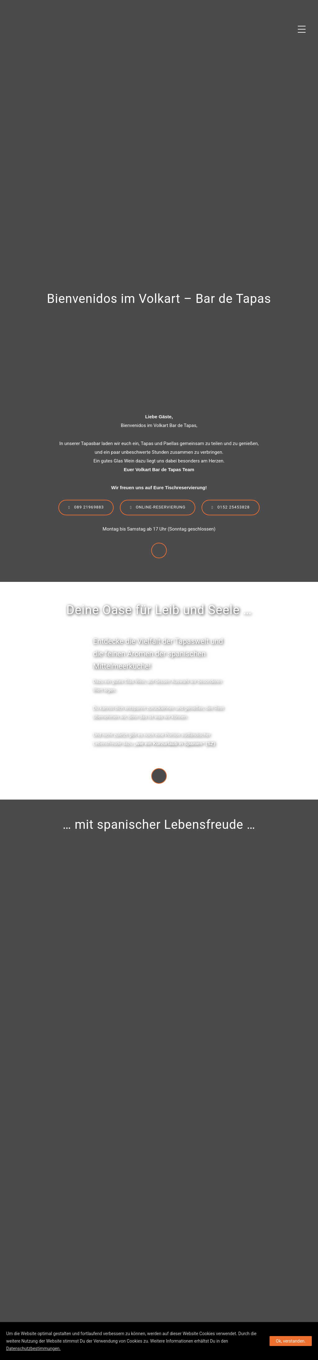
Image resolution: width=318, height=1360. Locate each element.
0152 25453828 (230, 507)
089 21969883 (86, 507)
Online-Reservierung (157, 507)
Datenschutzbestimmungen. (33, 1348)
